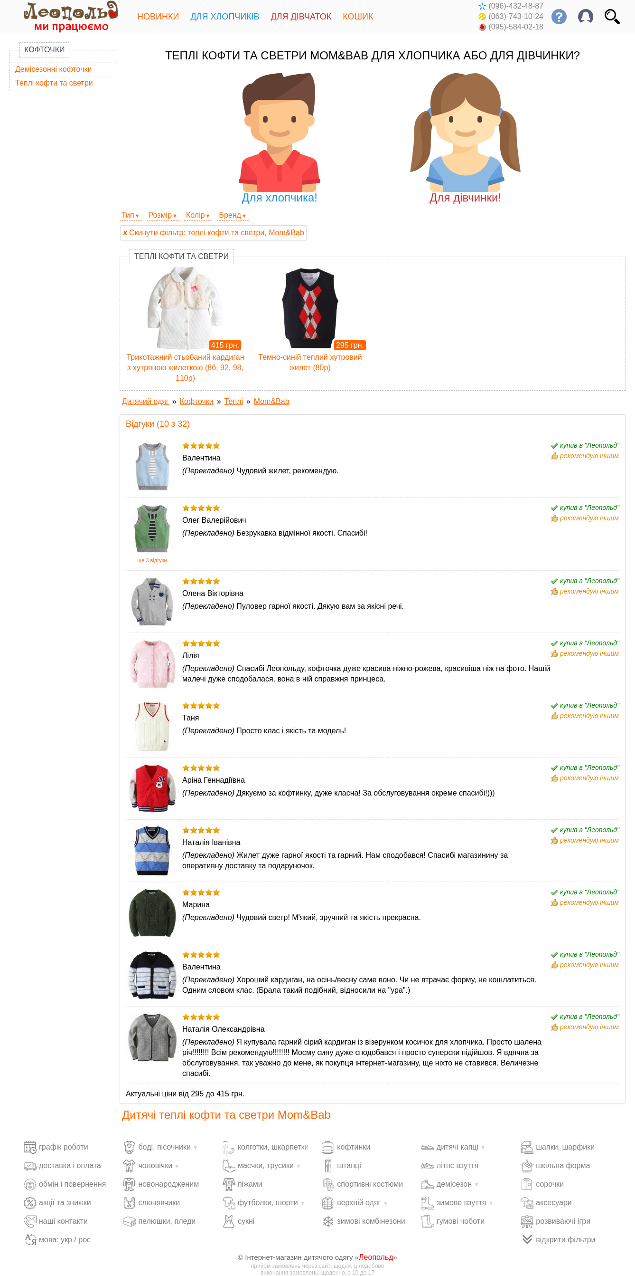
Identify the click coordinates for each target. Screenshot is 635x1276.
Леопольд (376, 1257)
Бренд (230, 215)
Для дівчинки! (465, 138)
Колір (195, 215)
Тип (127, 215)
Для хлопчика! (279, 138)
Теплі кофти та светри (54, 83)
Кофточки (44, 50)
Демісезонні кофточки (53, 69)
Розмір (160, 215)
